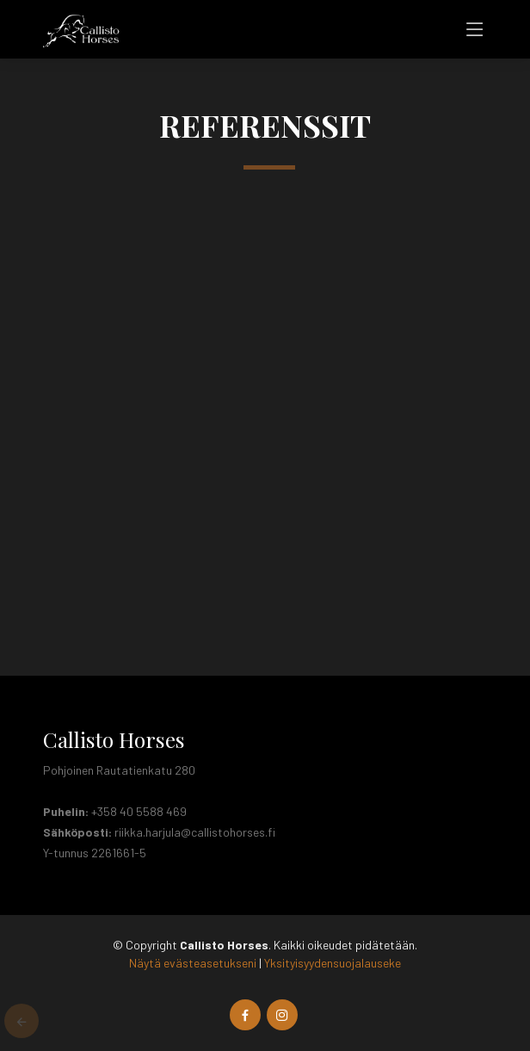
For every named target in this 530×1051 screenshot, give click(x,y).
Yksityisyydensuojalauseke (332, 962)
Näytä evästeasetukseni (192, 962)
